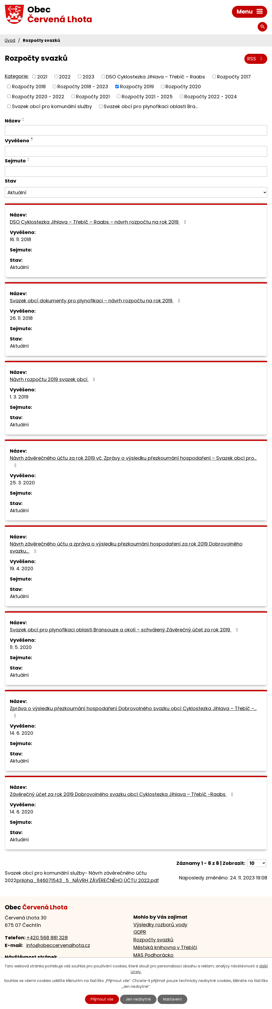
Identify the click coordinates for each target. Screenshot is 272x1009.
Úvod (10, 40)
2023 (88, 76)
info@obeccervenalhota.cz (58, 945)
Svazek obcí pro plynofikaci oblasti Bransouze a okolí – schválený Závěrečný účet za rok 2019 (125, 629)
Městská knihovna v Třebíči (165, 947)
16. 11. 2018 (20, 239)
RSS (256, 58)
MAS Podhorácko (153, 955)
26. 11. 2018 (21, 318)
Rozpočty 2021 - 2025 (147, 96)
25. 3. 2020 (22, 482)
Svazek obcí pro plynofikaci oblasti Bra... (151, 106)
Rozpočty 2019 (137, 86)
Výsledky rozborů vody (160, 924)
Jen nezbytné (138, 999)
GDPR (139, 932)
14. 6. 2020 (21, 733)
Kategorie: (17, 76)
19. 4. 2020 (21, 568)
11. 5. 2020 (21, 647)
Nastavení (172, 999)
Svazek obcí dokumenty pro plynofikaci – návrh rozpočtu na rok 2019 (96, 300)
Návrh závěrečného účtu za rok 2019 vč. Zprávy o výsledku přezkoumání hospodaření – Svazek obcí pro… (133, 461)
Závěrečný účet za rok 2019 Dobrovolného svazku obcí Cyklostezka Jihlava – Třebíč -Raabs (122, 794)
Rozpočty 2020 (183, 86)
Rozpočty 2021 (93, 96)
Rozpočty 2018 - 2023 (82, 86)
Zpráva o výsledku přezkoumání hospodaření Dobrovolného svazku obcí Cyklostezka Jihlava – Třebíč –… (133, 711)
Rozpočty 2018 (29, 86)
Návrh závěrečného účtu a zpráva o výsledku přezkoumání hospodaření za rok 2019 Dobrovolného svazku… (126, 547)
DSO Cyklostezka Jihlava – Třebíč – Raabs (155, 76)
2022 (65, 76)
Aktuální (19, 267)
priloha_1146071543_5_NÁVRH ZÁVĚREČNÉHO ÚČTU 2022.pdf (87, 880)
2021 (42, 76)
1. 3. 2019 (19, 396)
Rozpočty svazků (153, 939)
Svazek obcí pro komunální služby (52, 106)
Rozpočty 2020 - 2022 (38, 96)
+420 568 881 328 (47, 937)
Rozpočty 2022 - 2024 (210, 96)
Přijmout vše (102, 999)
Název (12, 120)
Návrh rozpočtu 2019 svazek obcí (53, 379)
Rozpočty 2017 (234, 76)
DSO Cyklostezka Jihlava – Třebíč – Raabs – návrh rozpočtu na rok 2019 (99, 222)
